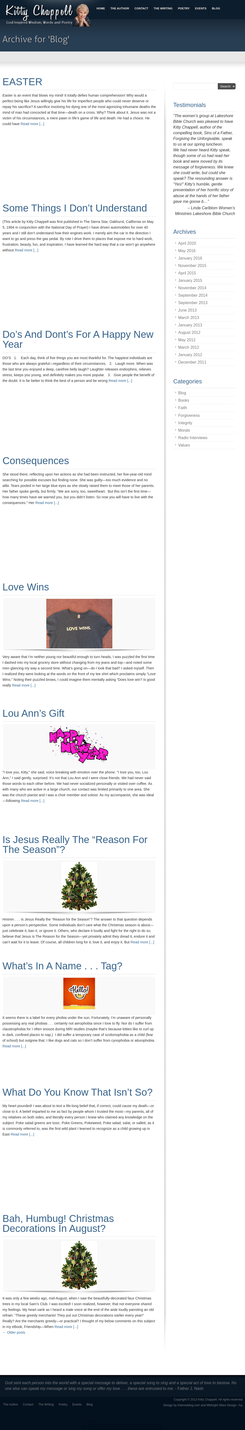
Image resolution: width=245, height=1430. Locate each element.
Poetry (63, 1404)
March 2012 (188, 347)
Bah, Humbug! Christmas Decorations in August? (58, 1223)
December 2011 (192, 362)
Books (183, 400)
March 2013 (188, 318)
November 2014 (192, 288)
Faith (182, 408)
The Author (10, 1404)
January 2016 (190, 258)
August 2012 (189, 332)
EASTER (22, 81)
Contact (28, 1404)
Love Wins (25, 587)
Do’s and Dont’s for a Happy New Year (77, 339)
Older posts (13, 1332)
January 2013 (190, 325)
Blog (182, 393)
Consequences (35, 460)
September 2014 (192, 295)
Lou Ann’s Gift (33, 713)
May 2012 (187, 340)
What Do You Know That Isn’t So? (77, 1092)
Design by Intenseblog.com (181, 1405)
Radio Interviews (192, 438)
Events (76, 1404)
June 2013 (187, 310)
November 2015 (192, 266)
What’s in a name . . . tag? (62, 966)
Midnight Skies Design (222, 1405)
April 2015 (187, 273)
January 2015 (190, 280)
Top (240, 1405)
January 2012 (190, 355)
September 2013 (192, 303)
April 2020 (187, 243)
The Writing (46, 1404)
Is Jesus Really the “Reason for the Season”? (74, 844)
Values (184, 445)
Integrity (185, 423)
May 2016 (187, 251)
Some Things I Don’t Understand (74, 208)
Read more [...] (32, 124)
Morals (184, 430)
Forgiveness (189, 415)
